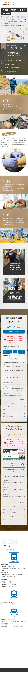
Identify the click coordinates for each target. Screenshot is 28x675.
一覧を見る (21, 508)
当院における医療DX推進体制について (12, 401)
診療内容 (5, 416)
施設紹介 (5, 419)
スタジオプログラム (8, 522)
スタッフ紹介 (6, 412)
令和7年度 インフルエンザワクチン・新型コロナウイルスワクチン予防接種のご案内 (13, 395)
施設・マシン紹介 (7, 516)
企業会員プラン (7, 526)
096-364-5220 (15, 440)
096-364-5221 (15, 333)
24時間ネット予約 (13, 338)
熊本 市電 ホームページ (6, 610)
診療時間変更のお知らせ (8, 389)
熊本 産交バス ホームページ (8, 593)
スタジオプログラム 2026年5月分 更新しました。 (13, 489)
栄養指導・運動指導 (8, 423)
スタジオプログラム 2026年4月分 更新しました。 (13, 496)
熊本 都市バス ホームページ (8, 591)
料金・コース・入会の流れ (9, 519)
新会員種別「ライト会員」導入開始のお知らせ (14, 503)
